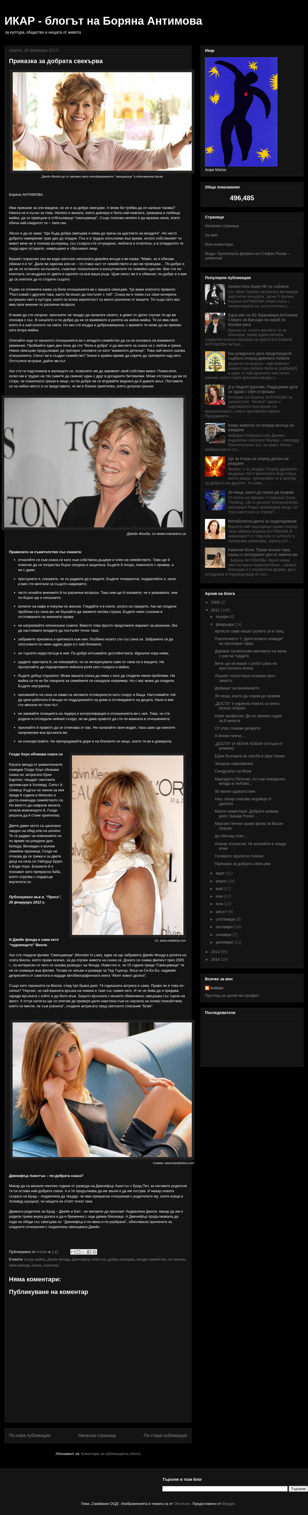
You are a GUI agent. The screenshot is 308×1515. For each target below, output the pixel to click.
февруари (225, 624)
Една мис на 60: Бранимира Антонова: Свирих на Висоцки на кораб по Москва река (263, 320)
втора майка (34, 1259)
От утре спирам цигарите (238, 728)
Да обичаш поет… (231, 836)
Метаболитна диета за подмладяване (262, 521)
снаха (36, 1265)
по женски (176, 1259)
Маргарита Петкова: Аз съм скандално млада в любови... (250, 781)
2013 (216, 952)
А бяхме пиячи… (230, 736)
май (220, 888)
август (222, 911)
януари (222, 616)
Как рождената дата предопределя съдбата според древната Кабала (259, 355)
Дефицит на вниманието (237, 688)
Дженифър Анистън (89, 1259)
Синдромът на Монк (233, 771)
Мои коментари (219, 244)
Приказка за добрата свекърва (242, 863)
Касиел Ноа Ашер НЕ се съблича (258, 286)
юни (220, 896)
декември (225, 942)
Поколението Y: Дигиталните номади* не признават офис (249, 641)
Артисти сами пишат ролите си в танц (249, 631)
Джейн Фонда (58, 1259)
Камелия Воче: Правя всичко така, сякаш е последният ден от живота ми (263, 552)
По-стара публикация (165, 1435)
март (220, 873)
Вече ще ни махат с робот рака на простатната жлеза (246, 665)
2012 (216, 610)
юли (220, 904)
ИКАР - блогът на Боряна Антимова (103, 21)
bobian (217, 988)
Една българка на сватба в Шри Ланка (249, 756)
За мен (211, 235)
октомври (225, 927)
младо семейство (151, 1259)
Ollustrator (182, 1504)
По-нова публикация (29, 1435)
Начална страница (97, 1435)
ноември (224, 934)
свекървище (19, 1265)
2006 (216, 602)
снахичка (51, 1265)
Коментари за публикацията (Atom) (111, 1454)
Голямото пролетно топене (239, 856)
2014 (216, 959)
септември (226, 919)
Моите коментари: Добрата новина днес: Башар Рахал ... (246, 813)
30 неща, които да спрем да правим (260, 492)
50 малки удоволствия (235, 791)
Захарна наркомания (234, 763)
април (222, 881)
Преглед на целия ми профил (232, 995)
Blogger (228, 1504)
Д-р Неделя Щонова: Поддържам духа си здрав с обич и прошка (263, 389)
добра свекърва (121, 1259)
